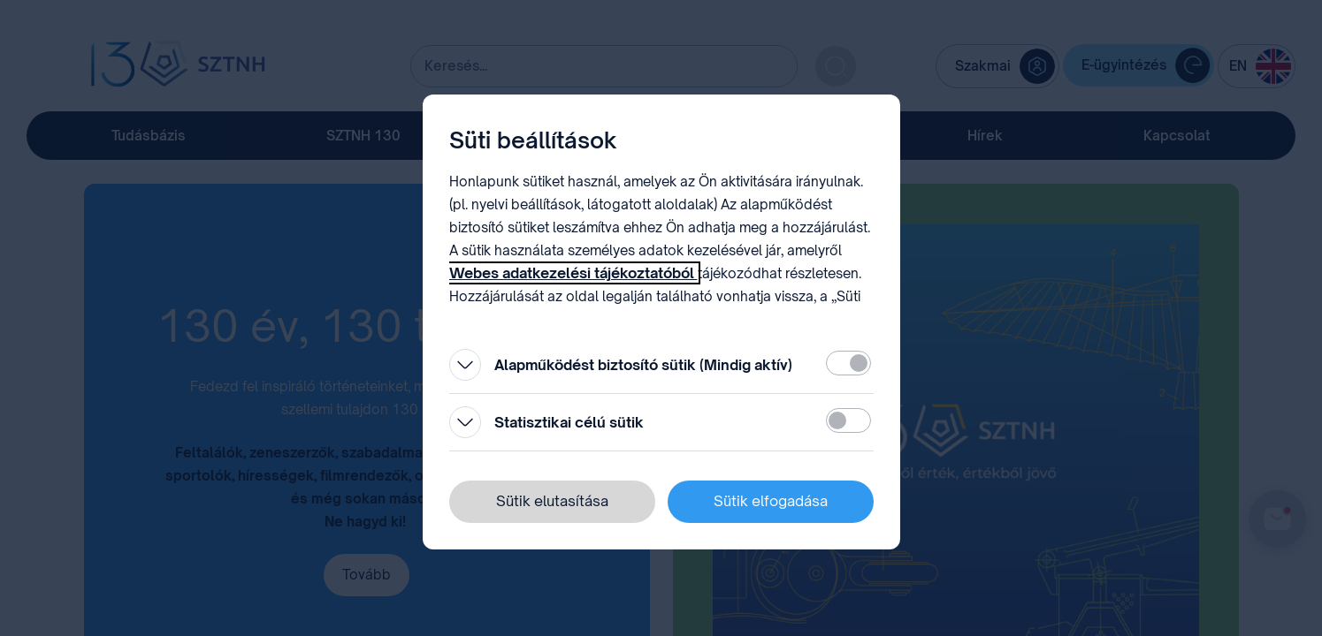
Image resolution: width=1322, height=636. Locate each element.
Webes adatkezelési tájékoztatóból (573, 273)
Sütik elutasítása (552, 501)
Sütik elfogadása (771, 501)
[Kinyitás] (465, 365)
